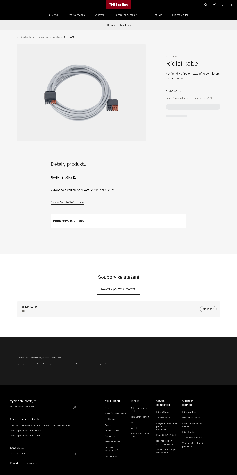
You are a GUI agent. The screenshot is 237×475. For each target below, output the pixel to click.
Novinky (134, 428)
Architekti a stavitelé (192, 438)
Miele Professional (191, 418)
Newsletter (17, 447)
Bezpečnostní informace (67, 202)
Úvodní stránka (24, 37)
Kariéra (108, 425)
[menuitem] (55, 14)
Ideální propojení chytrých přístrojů (164, 442)
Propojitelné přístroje (166, 435)
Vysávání (100, 15)
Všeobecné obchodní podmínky (192, 445)
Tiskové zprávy (112, 431)
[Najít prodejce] (215, 5)
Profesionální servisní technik (192, 425)
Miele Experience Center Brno (25, 436)
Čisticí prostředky (126, 15)
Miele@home (163, 412)
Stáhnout (208, 309)
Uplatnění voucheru (139, 417)
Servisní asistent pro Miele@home (166, 451)
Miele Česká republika (115, 414)
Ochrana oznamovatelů (111, 449)
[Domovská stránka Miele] (118, 4)
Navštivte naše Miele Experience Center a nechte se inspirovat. (41, 426)
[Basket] (233, 5)
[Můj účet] (224, 5)
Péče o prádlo (76, 15)
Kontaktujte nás (112, 442)
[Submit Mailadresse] (74, 454)
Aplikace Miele (163, 418)
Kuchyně (54, 15)
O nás (107, 408)
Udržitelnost (110, 419)
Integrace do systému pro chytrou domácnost (167, 426)
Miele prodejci (189, 412)
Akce (132, 422)
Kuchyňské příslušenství (48, 37)
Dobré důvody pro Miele (139, 409)
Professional (180, 15)
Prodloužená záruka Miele (139, 435)
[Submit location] (74, 407)
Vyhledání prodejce (23, 401)
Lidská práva (111, 456)
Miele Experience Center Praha (25, 431)
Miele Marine (188, 432)
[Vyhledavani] (206, 5)
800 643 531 (33, 464)
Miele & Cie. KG (104, 190)
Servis (158, 15)
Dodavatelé (110, 436)
